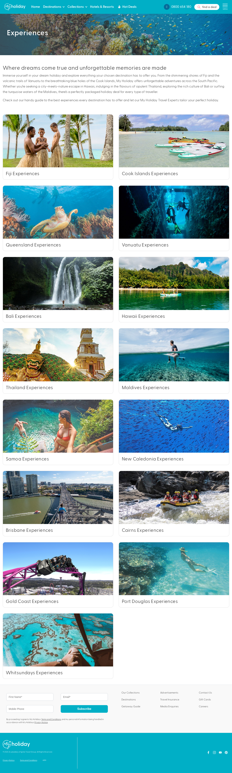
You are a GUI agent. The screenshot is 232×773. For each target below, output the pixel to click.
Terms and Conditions (51, 719)
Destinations (52, 6)
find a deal (206, 7)
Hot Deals (126, 6)
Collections (75, 6)
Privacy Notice (41, 722)
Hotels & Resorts (102, 6)
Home (35, 6)
